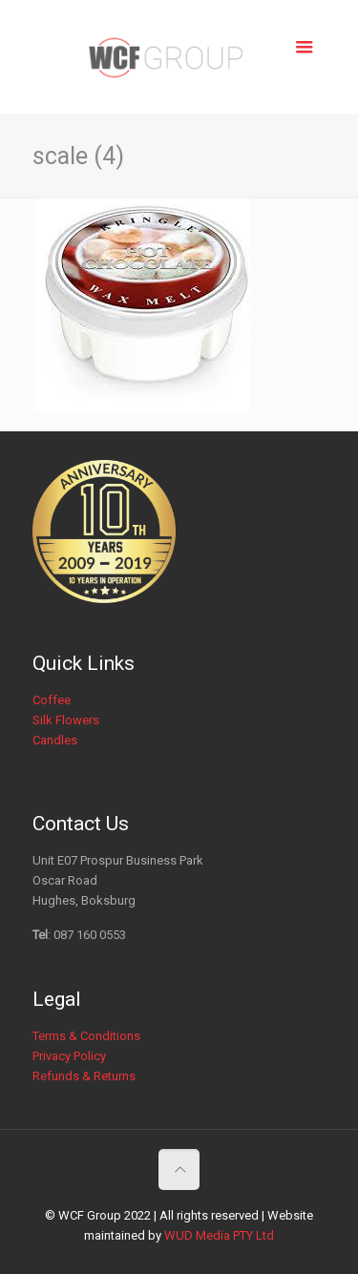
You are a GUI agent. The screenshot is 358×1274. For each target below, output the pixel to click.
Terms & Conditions (86, 1036)
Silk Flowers (65, 720)
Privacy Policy (69, 1056)
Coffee (51, 700)
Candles (54, 740)
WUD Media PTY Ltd (219, 1235)
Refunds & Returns (84, 1076)
